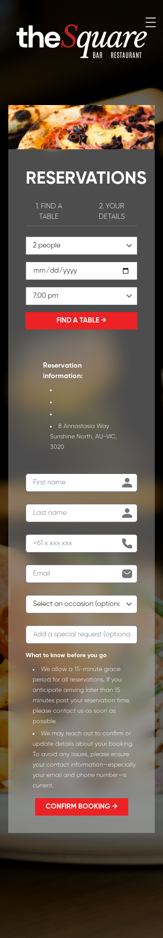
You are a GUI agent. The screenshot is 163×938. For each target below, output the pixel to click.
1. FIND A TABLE (49, 212)
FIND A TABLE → (81, 320)
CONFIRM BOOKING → (82, 806)
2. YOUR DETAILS (112, 212)
